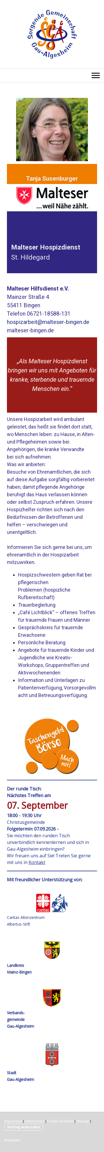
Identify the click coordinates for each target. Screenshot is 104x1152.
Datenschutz (35, 1121)
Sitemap (82, 1121)
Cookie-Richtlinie (60, 1121)
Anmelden (12, 1140)
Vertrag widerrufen (23, 1127)
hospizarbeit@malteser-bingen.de (48, 322)
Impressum (13, 1121)
